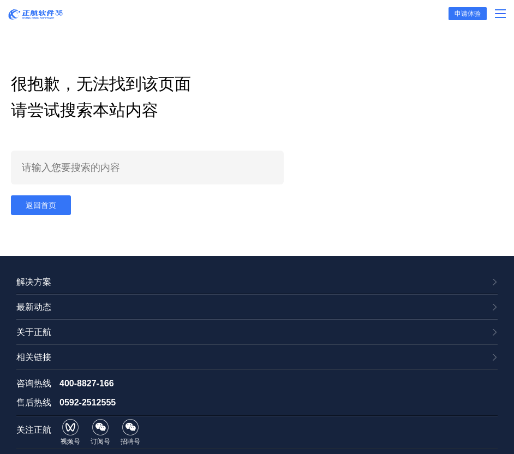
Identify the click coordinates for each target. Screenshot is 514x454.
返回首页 (41, 205)
